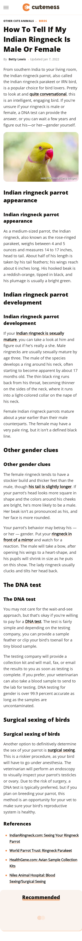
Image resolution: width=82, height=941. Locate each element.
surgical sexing (61, 750)
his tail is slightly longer (50, 486)
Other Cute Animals (18, 21)
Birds (43, 21)
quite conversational (48, 94)
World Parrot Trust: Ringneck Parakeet (40, 850)
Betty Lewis (17, 59)
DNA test (33, 621)
